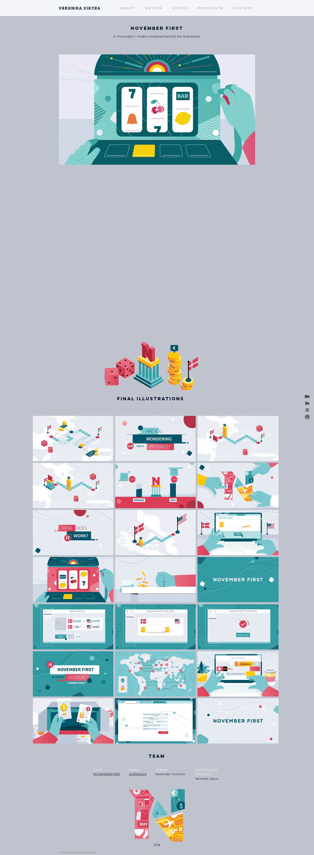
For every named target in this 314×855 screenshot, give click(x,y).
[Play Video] (157, 109)
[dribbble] (307, 417)
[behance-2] (307, 396)
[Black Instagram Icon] (307, 410)
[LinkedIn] (307, 403)
